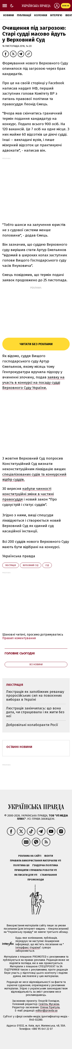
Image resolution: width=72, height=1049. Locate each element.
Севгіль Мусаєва (49, 1004)
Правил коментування (19, 638)
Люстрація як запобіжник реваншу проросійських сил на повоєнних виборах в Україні (35, 696)
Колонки (40, 15)
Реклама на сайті (29, 855)
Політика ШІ (21, 865)
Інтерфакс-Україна (27, 947)
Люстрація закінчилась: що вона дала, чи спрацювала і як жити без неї (35, 712)
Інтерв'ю (56, 15)
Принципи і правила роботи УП (35, 870)
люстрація (10, 565)
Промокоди (35, 879)
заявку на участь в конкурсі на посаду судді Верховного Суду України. (33, 382)
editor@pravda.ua (46, 1010)
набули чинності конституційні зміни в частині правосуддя (28, 493)
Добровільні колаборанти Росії (32, 725)
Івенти (48, 855)
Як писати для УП (25, 874)
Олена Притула (50, 1007)
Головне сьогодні (20, 653)
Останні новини (19, 747)
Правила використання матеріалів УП (35, 860)
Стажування (48, 874)
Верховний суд (30, 565)
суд (47, 565)
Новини (8, 15)
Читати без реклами (36, 344)
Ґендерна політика (45, 865)
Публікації (24, 15)
